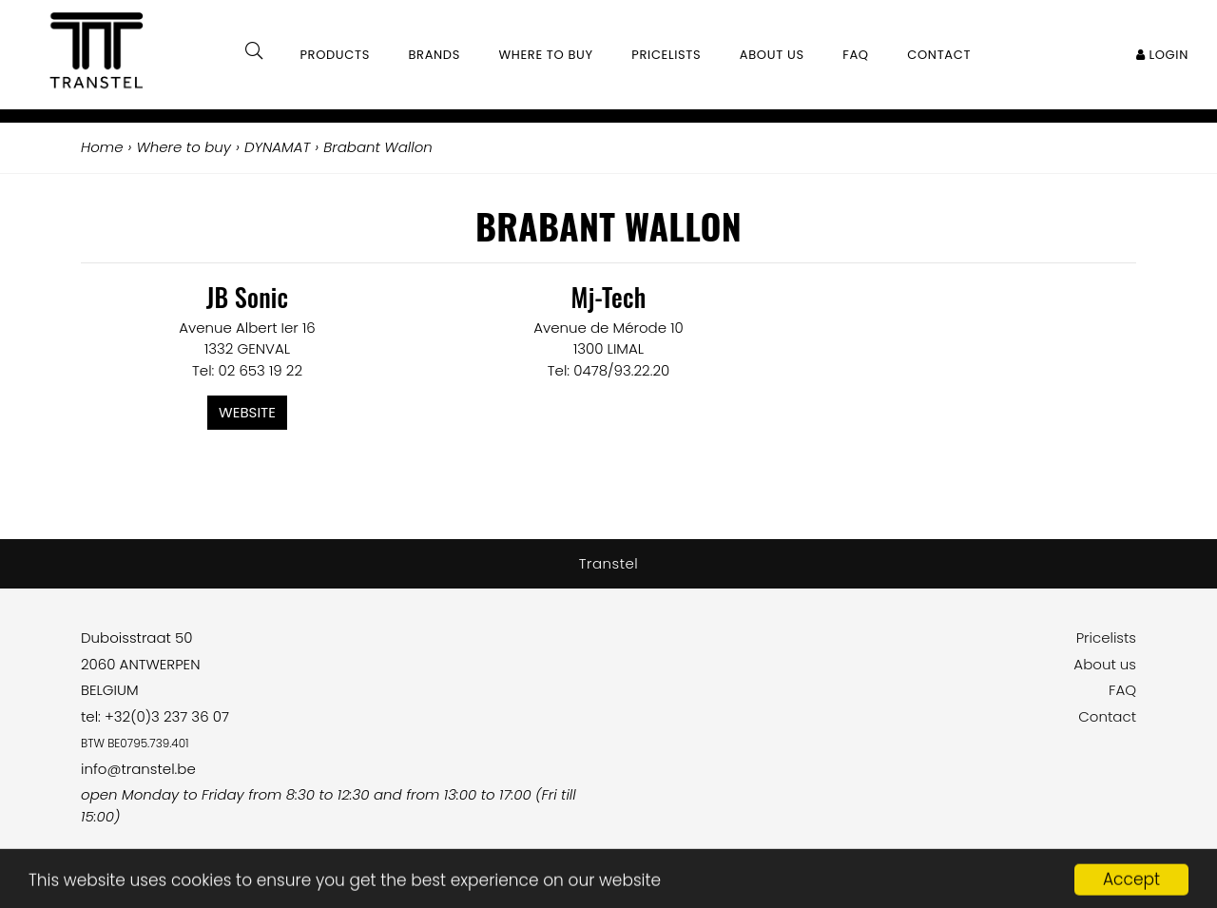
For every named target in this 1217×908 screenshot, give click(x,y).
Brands (434, 55)
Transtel (609, 563)
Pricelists (1106, 637)
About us (1104, 664)
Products (334, 55)
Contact (1107, 716)
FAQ (1122, 690)
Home (102, 147)
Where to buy (546, 55)
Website (247, 412)
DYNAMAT (277, 147)
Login (1162, 55)
